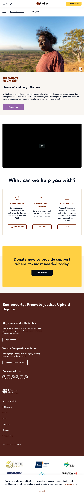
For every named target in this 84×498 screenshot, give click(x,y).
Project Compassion (17, 12)
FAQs (4, 418)
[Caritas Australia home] (42, 391)
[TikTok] (26, 377)
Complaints (6, 424)
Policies (5, 413)
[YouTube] (21, 377)
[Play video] (42, 146)
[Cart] (11, 4)
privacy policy (70, 484)
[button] (80, 69)
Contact (5, 430)
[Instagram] (13, 377)
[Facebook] (4, 377)
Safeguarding (7, 436)
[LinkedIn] (17, 377)
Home (4, 12)
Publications (7, 407)
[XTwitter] (8, 377)
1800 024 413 (9, 401)
